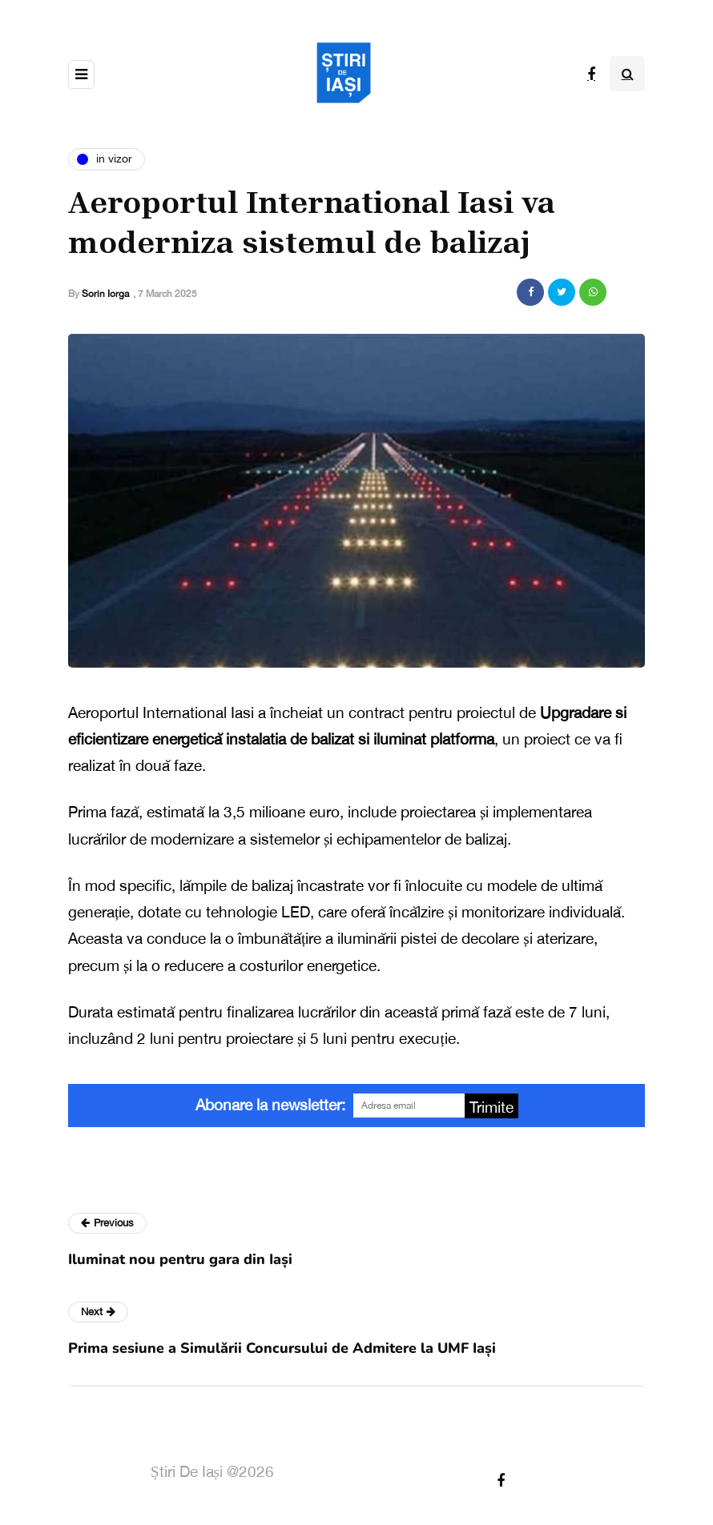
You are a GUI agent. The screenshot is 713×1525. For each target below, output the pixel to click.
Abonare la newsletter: (270, 1105)
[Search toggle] (627, 73)
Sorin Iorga (105, 293)
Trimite (491, 1107)
